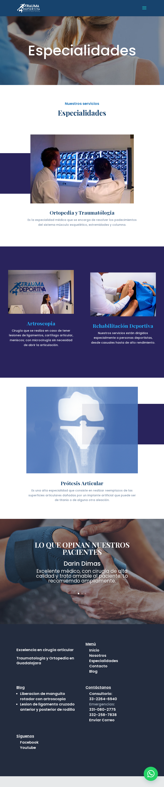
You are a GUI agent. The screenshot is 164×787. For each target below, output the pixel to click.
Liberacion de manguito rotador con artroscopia (43, 707)
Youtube (28, 758)
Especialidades (103, 660)
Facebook (29, 753)
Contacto (98, 666)
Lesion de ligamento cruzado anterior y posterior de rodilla (47, 717)
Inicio (94, 650)
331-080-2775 (102, 720)
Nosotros (97, 655)
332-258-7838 (103, 725)
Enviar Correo (102, 730)
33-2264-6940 (103, 709)
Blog (93, 671)
